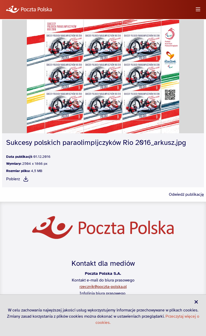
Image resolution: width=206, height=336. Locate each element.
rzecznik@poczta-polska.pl (103, 286)
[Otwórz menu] (198, 9)
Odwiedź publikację (186, 194)
